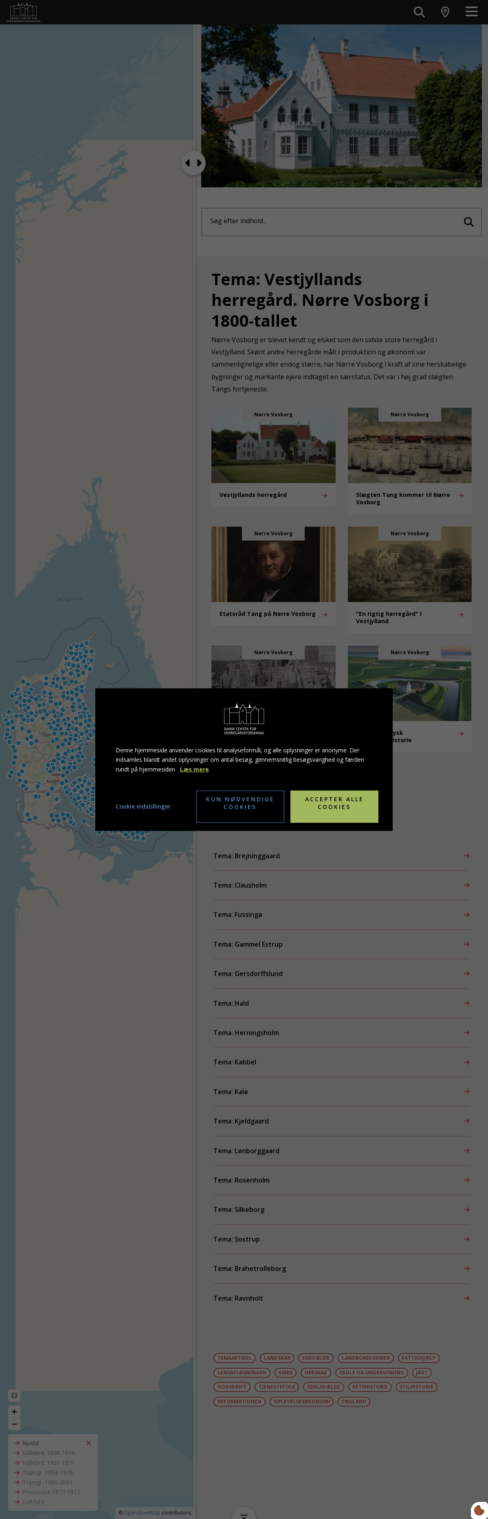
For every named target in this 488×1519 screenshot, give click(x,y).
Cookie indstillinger (143, 806)
